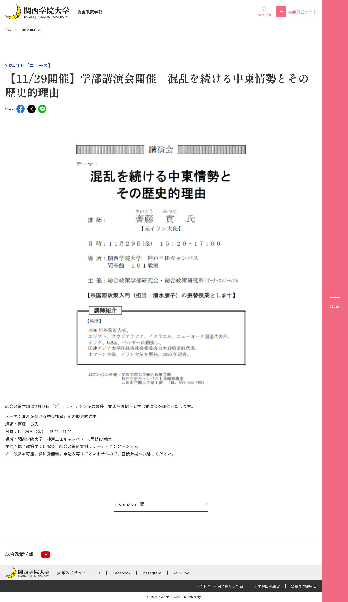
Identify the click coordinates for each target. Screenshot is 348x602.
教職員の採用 (301, 586)
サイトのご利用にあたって (217, 586)
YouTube (181, 573)
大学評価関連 (265, 586)
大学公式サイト (302, 12)
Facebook (122, 573)
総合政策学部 (89, 12)
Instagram (151, 573)
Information (31, 29)
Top (8, 29)
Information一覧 (129, 504)
